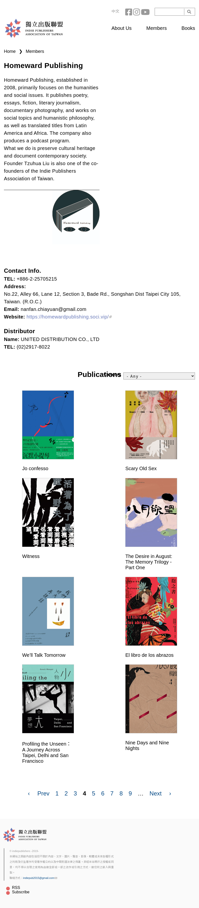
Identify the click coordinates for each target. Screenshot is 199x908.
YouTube (145, 12)
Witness (31, 556)
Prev (43, 793)
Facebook (129, 12)
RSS (16, 887)
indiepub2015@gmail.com (40, 877)
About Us (122, 28)
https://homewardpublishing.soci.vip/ (69, 316)
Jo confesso (35, 468)
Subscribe (20, 892)
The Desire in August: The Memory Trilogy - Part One (148, 562)
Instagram (137, 12)
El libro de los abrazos (149, 655)
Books (188, 28)
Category (112, 374)
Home (10, 51)
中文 (115, 11)
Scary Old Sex (141, 468)
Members (156, 28)
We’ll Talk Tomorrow (44, 655)
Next (155, 793)
